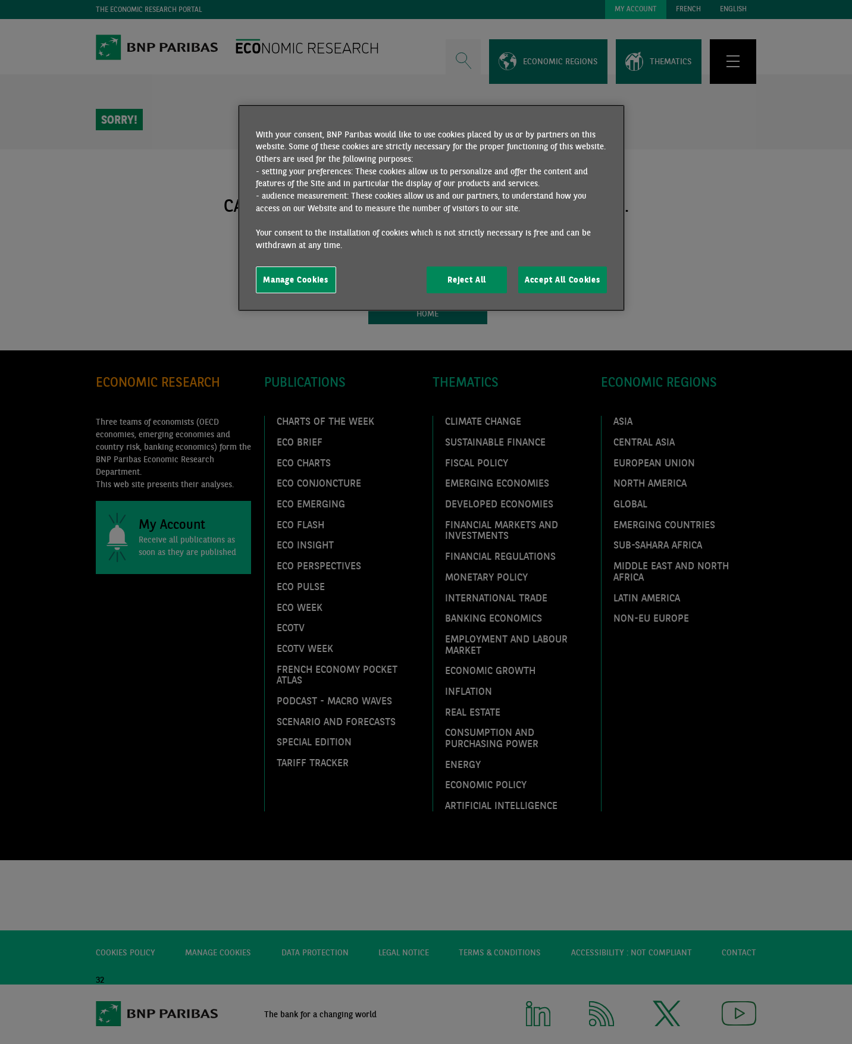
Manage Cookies (295, 279)
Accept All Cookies (562, 279)
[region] (431, 208)
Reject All (466, 279)
